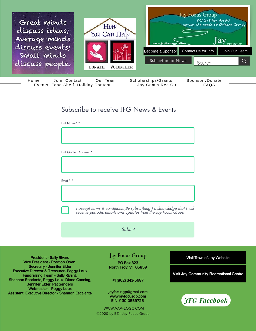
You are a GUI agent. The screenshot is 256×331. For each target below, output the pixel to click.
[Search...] (212, 63)
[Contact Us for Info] (198, 51)
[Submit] (127, 229)
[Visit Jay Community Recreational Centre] (208, 273)
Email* (65, 180)
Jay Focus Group (128, 255)
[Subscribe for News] (168, 60)
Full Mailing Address (75, 152)
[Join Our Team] (235, 51)
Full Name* (69, 123)
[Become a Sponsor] (160, 51)
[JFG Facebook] (206, 300)
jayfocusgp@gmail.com (128, 291)
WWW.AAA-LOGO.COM (124, 308)
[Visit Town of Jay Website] (208, 257)
